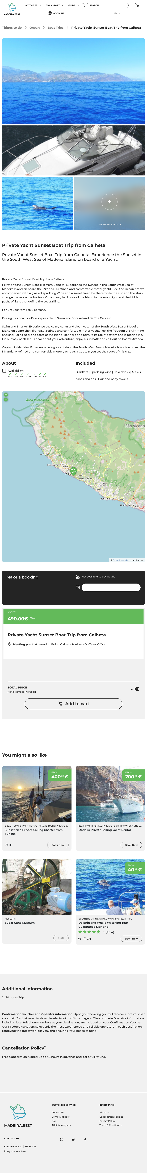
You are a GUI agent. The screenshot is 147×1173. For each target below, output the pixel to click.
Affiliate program (61, 1125)
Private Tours (47, 826)
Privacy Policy (107, 1121)
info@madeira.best (15, 1151)
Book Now (58, 845)
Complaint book (61, 1116)
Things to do (12, 27)
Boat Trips (56, 27)
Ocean (35, 27)
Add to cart (73, 704)
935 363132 (30, 1146)
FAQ (54, 1121)
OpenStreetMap (121, 560)
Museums (10, 919)
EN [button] (115, 13)
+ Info (61, 938)
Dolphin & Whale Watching (103, 919)
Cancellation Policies (111, 1116)
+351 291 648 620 (13, 1146)
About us (104, 1112)
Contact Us (58, 1112)
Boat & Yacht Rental (25, 826)
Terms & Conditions (110, 1125)
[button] (40, 5)
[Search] (108, 5)
